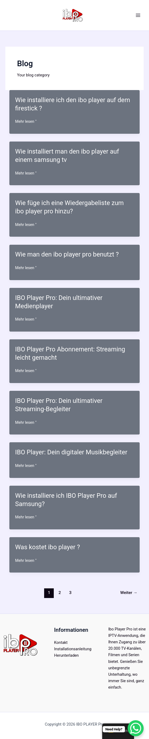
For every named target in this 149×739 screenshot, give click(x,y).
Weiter (128, 592)
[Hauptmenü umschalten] (138, 15)
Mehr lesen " (25, 121)
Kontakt (60, 642)
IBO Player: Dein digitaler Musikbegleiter (71, 452)
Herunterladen (66, 655)
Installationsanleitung (72, 649)
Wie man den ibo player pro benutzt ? (67, 254)
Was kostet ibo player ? (47, 547)
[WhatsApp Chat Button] (136, 728)
